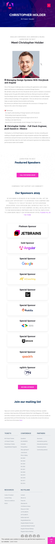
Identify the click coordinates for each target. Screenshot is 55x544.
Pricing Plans (24, 447)
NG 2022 (23, 466)
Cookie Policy (8, 498)
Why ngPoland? (25, 449)
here (21, 420)
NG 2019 (23, 475)
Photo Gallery (24, 455)
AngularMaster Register (11, 447)
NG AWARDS (24, 441)
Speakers (23, 438)
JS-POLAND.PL (24, 512)
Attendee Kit (24, 503)
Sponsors (39, 438)
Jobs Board (24, 452)
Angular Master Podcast (27, 523)
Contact (23, 495)
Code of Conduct (9, 495)
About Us (23, 498)
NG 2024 (23, 461)
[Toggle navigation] (49, 5)
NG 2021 (23, 469)
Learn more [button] (13, 541)
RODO (6, 503)
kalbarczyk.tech (25, 517)
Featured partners (41, 447)
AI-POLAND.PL (24, 514)
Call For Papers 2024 (27, 175)
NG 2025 (23, 458)
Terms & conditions (10, 500)
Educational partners (42, 444)
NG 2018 (23, 477)
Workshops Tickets (10, 444)
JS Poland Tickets (9, 441)
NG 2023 (23, 463)
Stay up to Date (25, 509)
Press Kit (23, 500)
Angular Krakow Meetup (27, 531)
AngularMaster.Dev (26, 520)
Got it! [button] (51, 540)
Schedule (23, 444)
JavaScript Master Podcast (28, 526)
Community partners (42, 449)
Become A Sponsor (27, 387)
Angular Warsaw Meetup (27, 528)
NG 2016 (23, 483)
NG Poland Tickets (9, 438)
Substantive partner (42, 441)
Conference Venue (25, 506)
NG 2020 (23, 472)
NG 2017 (23, 480)
